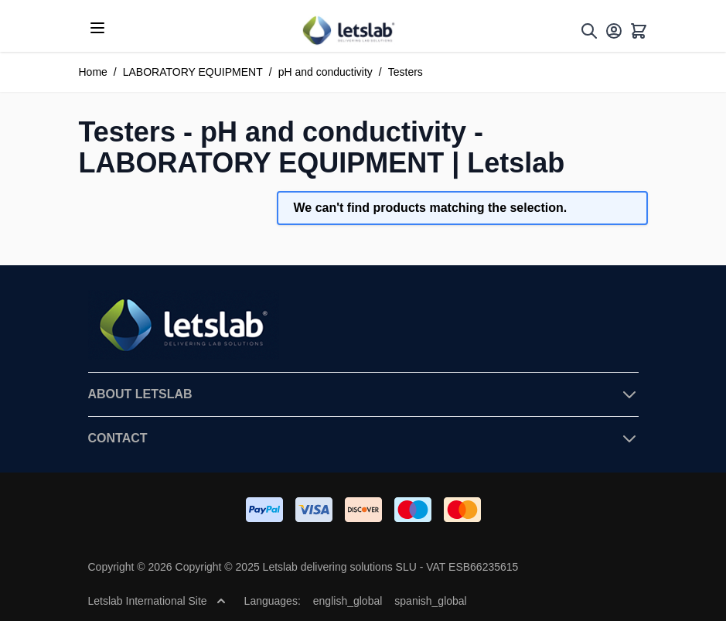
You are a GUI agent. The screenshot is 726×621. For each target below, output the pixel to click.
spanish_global (430, 601)
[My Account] (614, 31)
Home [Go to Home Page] (93, 72)
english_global (348, 601)
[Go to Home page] (348, 30)
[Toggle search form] (589, 31)
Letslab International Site (157, 601)
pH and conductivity (325, 72)
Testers (405, 72)
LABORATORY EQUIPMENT (193, 72)
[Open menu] (97, 27)
